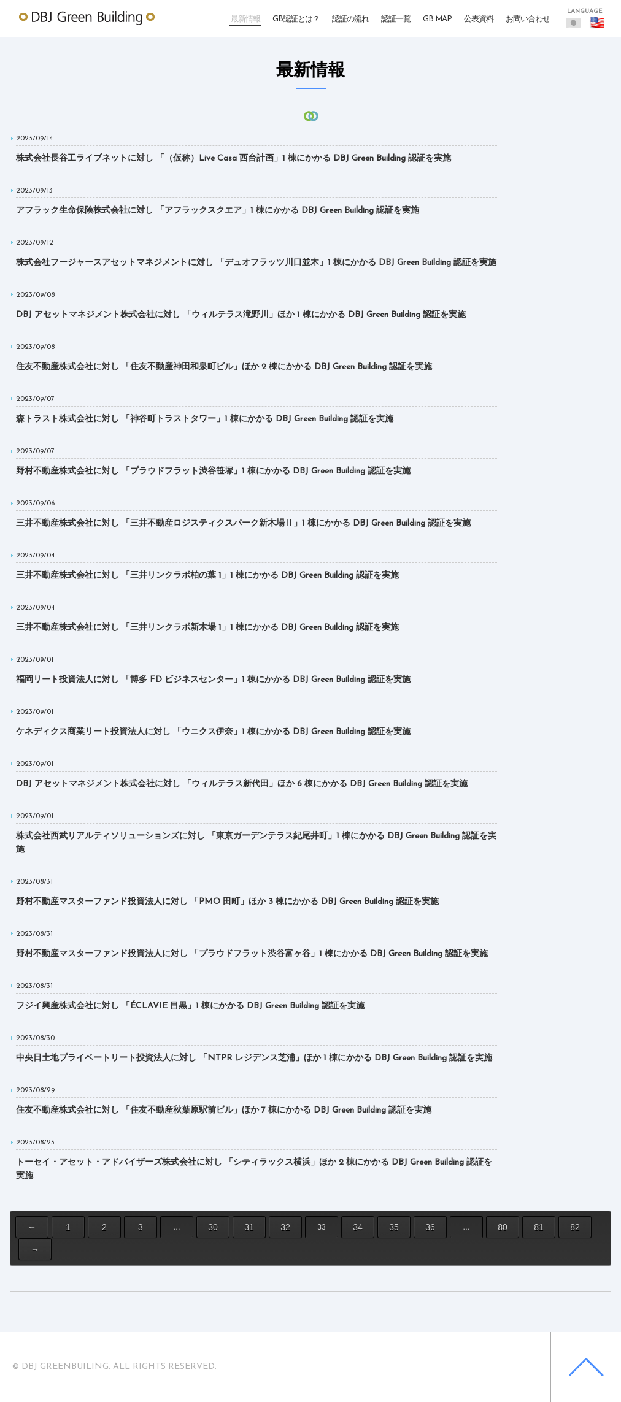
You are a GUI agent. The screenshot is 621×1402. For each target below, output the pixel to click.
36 (430, 1227)
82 (575, 1227)
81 (539, 1227)
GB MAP (437, 19)
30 (213, 1227)
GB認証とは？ (296, 19)
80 (502, 1227)
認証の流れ (350, 19)
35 (394, 1227)
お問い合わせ (528, 19)
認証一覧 (396, 19)
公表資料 (478, 19)
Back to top (585, 1367)
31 (249, 1227)
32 (285, 1227)
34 (358, 1227)
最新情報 (245, 19)
